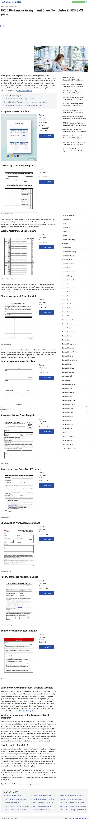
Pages (43, 125)
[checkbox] (3, 2)
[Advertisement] (44, 31)
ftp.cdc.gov (4, 679)
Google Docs (45, 120)
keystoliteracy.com (6, 409)
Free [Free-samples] (78, 2)
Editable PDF (45, 128)
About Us (14, 818)
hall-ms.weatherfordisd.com (8, 279)
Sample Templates (81, 818)
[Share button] (2, 25)
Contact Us (5, 818)
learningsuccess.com (6, 213)
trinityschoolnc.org (6, 344)
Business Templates (11, 6)
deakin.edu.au (4, 463)
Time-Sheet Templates (26, 711)
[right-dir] (87, 409)
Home (2, 6)
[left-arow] (1, 409)
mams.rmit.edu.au (6, 571)
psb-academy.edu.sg (6, 625)
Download (46, 136)
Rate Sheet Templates (24, 90)
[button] (86, 2)
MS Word (44, 123)
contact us (38, 784)
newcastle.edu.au (5, 517)
